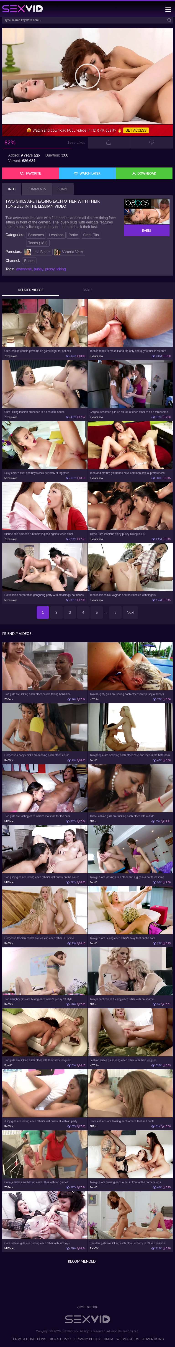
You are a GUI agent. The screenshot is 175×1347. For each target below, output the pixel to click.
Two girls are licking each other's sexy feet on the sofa (122, 938)
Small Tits (91, 235)
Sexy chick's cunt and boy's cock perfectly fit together (36, 473)
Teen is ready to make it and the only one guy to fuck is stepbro (128, 351)
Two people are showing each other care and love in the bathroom (130, 755)
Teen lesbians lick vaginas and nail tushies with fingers (123, 595)
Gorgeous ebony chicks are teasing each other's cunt (36, 755)
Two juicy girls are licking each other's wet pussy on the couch (41, 877)
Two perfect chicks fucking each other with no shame (122, 999)
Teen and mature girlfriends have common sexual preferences (127, 473)
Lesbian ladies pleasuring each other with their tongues (123, 1060)
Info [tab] (11, 189)
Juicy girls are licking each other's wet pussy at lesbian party (40, 1121)
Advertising (153, 1339)
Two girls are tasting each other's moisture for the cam (37, 816)
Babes (29, 261)
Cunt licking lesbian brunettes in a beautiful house (34, 412)
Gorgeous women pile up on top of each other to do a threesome (129, 412)
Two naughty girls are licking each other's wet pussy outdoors (127, 694)
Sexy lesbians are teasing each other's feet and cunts (122, 1121)
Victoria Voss (68, 252)
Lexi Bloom (37, 252)
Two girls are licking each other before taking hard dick (37, 694)
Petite (73, 235)
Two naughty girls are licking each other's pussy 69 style (38, 999)
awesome (24, 269)
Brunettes (36, 235)
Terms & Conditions (28, 1339)
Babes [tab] (87, 290)
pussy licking (55, 269)
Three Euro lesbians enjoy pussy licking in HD (117, 534)
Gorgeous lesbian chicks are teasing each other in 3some (39, 938)
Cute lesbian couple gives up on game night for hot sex (37, 351)
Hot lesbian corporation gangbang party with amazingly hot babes (44, 595)
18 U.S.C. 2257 (60, 1339)
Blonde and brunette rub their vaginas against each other (38, 534)
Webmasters (127, 1339)
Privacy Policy (87, 1339)
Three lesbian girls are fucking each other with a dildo (122, 816)
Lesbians (56, 235)
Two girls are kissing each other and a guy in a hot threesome (127, 877)
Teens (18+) (38, 243)
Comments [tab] (37, 189)
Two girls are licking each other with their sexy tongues (37, 1060)
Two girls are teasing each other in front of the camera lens (125, 1182)
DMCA (108, 1339)
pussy (38, 269)
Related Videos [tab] (30, 290)
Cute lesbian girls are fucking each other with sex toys (36, 1243)
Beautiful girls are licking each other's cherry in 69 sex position (127, 1243)
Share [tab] (63, 189)
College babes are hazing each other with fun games (36, 1182)
